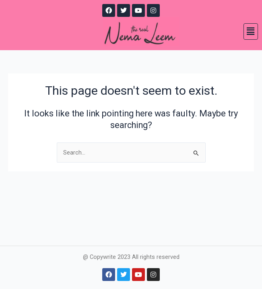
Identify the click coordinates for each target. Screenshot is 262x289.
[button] (250, 31)
